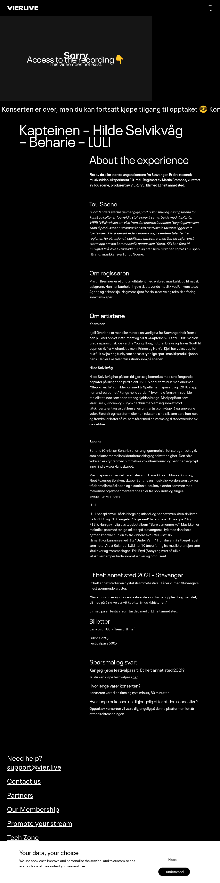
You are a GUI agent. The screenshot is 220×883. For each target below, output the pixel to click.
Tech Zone (23, 836)
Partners (20, 794)
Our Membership (33, 808)
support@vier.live (34, 766)
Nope (172, 859)
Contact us (24, 780)
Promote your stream (39, 822)
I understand (174, 871)
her (135, 676)
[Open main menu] (210, 8)
